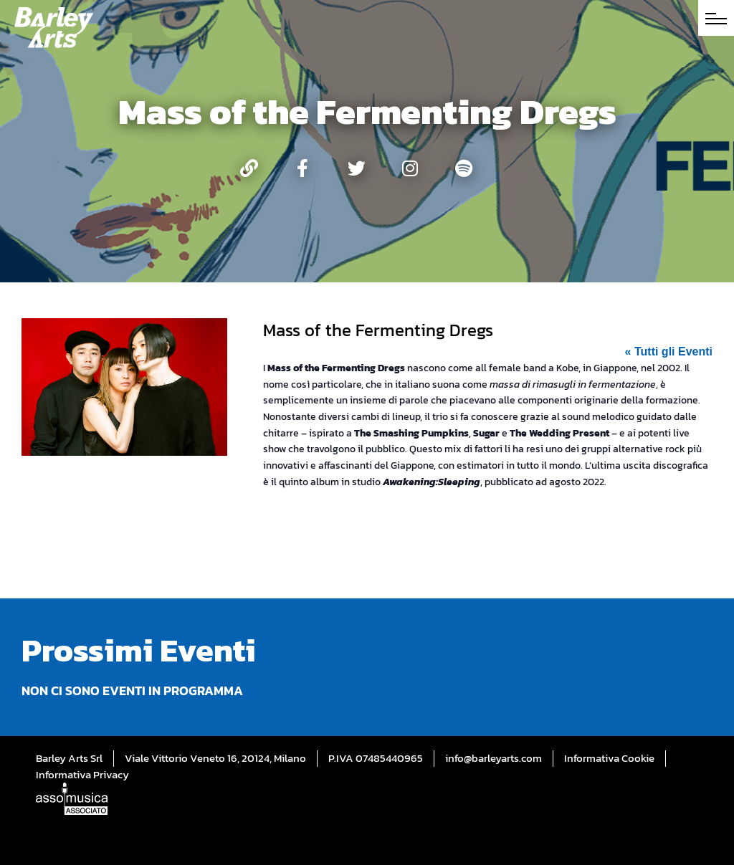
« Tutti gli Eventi (668, 351)
